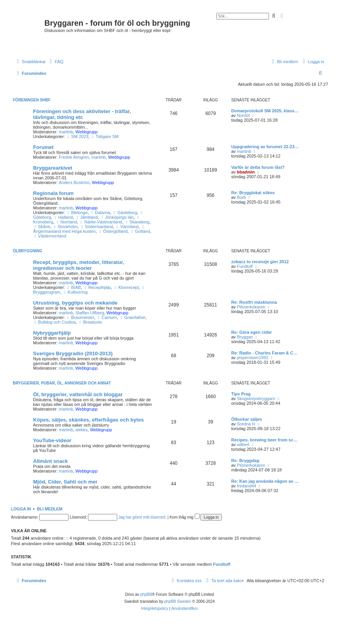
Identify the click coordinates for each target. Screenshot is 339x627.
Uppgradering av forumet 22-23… (265, 146)
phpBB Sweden (177, 601)
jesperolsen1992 (253, 357)
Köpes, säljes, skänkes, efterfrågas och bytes (88, 420)
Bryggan (245, 337)
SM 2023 (77, 136)
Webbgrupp (87, 131)
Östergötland (113, 231)
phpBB (146, 594)
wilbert (243, 444)
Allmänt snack (50, 461)
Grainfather (132, 317)
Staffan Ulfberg (90, 312)
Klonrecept (126, 287)
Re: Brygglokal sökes (253, 192)
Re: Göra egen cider (251, 332)
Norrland (66, 222)
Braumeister (80, 317)
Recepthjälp (97, 287)
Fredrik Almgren (74, 157)
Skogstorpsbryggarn (256, 398)
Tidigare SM (105, 136)
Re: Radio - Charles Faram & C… (264, 353)
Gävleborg (124, 212)
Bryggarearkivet (52, 168)
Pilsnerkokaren (251, 307)
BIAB (73, 287)
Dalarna (100, 212)
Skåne (41, 226)
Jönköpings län (116, 217)
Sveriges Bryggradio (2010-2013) (73, 353)
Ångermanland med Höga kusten (89, 229)
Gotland (140, 231)
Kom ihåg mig (185, 517)
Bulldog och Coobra (54, 322)
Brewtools (90, 322)
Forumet (43, 147)
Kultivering (75, 292)
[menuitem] (55, 61)
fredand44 (246, 486)
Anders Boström (74, 182)
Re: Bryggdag (245, 460)
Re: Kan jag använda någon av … (265, 481)
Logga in (21, 509)
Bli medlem (49, 509)
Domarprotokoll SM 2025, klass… (265, 110)
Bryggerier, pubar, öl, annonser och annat (62, 383)
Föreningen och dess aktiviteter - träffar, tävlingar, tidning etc (82, 114)
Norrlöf (243, 115)
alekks (82, 429)
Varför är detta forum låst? (258, 167)
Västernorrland (49, 236)
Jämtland (86, 217)
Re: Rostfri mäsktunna (254, 302)
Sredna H (246, 424)
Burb (241, 197)
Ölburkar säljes (246, 419)
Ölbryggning (27, 251)
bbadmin (246, 172)
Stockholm (65, 226)
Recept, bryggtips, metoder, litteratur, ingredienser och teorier (78, 265)
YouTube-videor (52, 440)
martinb (66, 131)
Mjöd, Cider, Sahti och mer (65, 482)
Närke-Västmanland (100, 222)
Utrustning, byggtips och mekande (75, 303)
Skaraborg (137, 222)
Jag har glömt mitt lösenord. (142, 517)
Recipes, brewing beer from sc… (264, 439)
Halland (63, 217)
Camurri (107, 317)
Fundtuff (245, 266)
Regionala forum (53, 193)
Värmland (127, 226)
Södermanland (96, 226)
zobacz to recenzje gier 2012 (260, 261)
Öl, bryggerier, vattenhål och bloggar (78, 394)
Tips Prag (241, 393)
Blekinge (77, 212)
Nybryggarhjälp (52, 333)
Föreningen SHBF (32, 100)
